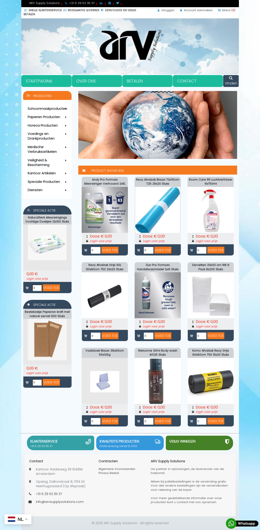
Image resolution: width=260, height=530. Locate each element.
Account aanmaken (196, 10)
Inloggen (166, 10)
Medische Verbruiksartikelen (48, 149)
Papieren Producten (48, 117)
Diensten (48, 190)
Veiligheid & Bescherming (48, 162)
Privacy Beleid (108, 473)
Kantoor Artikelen (48, 173)
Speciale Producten (48, 181)
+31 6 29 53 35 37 (41, 446)
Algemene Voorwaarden (116, 469)
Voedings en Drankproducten (48, 136)
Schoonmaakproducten (48, 108)
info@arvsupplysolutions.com (60, 502)
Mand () (226, 10)
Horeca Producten (48, 125)
